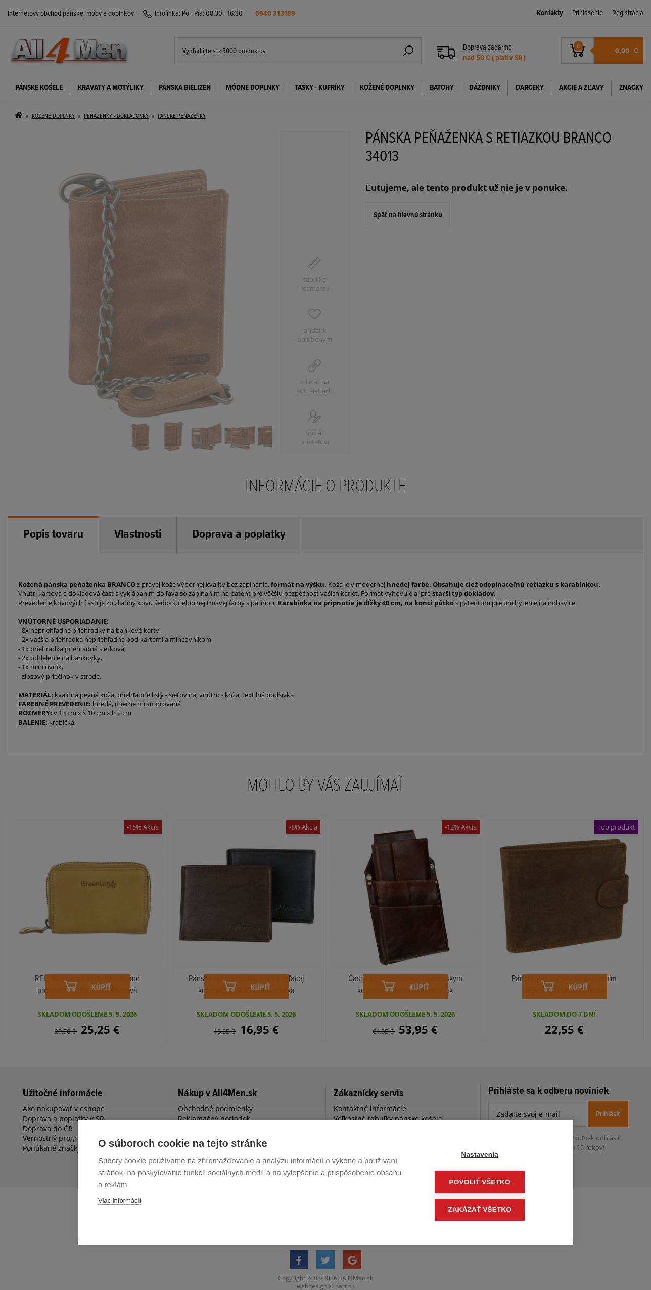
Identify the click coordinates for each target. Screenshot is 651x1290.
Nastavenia (492, 1156)
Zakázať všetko (492, 1210)
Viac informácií (119, 1202)
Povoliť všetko (492, 1183)
